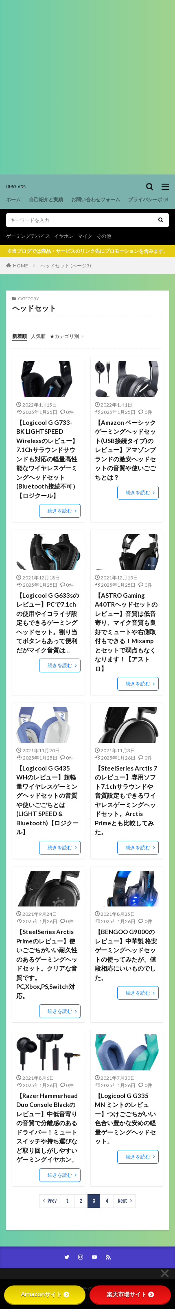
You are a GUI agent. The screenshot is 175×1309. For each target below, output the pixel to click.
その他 (103, 236)
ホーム (13, 199)
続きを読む (60, 511)
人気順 (38, 336)
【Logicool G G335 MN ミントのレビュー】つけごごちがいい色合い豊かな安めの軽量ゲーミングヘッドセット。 (125, 1118)
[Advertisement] (87, 87)
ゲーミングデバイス (28, 236)
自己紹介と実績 (46, 199)
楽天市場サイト (130, 1294)
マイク (85, 236)
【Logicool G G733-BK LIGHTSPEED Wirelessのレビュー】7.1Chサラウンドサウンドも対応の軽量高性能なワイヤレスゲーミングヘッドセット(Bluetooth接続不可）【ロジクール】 (47, 459)
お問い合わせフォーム (95, 199)
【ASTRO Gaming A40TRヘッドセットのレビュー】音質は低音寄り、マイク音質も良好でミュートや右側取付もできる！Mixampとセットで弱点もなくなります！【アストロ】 (126, 632)
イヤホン (64, 236)
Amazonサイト (45, 1294)
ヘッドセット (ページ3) (65, 266)
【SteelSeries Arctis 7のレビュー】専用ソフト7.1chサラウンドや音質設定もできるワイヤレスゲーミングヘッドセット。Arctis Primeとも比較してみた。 (126, 800)
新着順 (19, 336)
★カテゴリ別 (64, 336)
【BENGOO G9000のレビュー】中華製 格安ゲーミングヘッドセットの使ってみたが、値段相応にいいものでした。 (126, 954)
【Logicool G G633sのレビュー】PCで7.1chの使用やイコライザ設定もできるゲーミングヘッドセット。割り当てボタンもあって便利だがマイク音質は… (47, 623)
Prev (52, 1201)
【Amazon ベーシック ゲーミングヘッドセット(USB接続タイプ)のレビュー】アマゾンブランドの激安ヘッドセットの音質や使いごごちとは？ (125, 450)
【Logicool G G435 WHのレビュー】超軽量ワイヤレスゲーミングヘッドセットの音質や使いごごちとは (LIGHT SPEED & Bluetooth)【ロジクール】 (47, 800)
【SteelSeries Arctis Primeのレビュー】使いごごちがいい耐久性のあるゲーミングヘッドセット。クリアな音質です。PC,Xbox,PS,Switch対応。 (46, 963)
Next (122, 1201)
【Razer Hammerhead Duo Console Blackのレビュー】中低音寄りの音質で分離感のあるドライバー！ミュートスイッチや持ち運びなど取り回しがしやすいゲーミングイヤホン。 (47, 1127)
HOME (20, 266)
